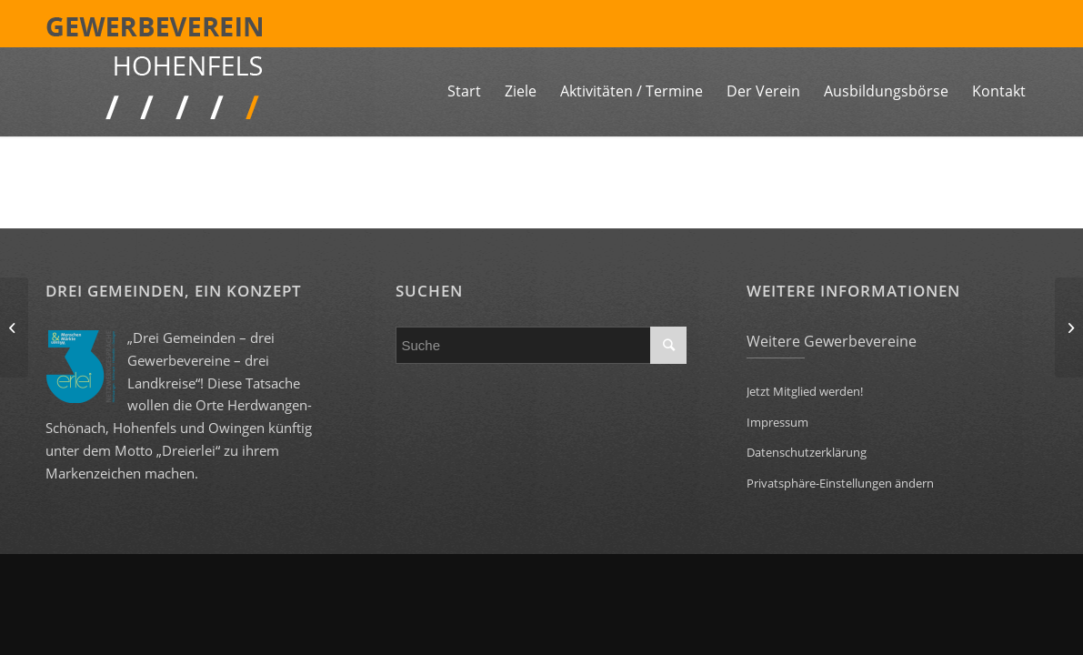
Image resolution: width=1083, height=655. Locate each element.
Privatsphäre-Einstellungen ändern (840, 483)
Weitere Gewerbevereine (832, 341)
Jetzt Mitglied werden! (805, 391)
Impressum (777, 422)
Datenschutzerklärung (807, 452)
